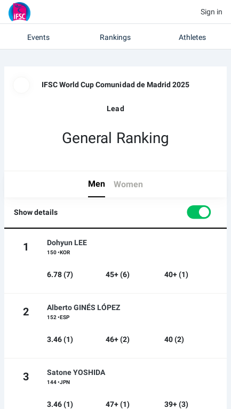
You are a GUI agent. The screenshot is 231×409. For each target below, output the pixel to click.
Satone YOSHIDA (76, 372)
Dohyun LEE (67, 242)
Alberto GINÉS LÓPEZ (83, 307)
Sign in (211, 11)
